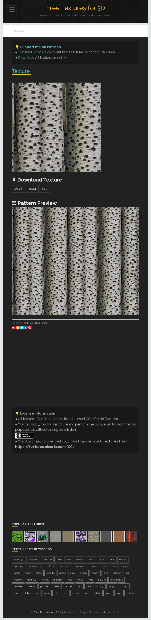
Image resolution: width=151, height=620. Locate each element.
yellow (130, 593)
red (80, 586)
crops (92, 566)
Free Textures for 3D (75, 8)
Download (26, 58)
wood (45, 323)
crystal (103, 566)
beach (79, 559)
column (51, 566)
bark (26, 323)
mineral (57, 579)
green (83, 572)
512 (44, 189)
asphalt (33, 559)
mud (90, 579)
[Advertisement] (75, 374)
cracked (79, 566)
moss (80, 579)
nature (102, 579)
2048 (18, 189)
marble (18, 579)
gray (72, 572)
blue (101, 559)
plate (56, 586)
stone (46, 593)
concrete (65, 566)
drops (125, 566)
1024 (32, 189)
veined (76, 593)
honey (95, 572)
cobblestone (35, 566)
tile (56, 593)
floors (28, 572)
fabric (17, 572)
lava (106, 572)
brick (112, 559)
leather (117, 572)
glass (39, 572)
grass (62, 572)
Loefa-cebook (112, 612)
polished (68, 586)
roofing (100, 586)
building (18, 566)
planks (31, 586)
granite (51, 572)
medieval (32, 579)
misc (69, 579)
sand (16, 593)
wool (119, 593)
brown (122, 559)
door (114, 566)
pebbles (18, 586)
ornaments (117, 579)
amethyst (19, 559)
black (91, 559)
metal (45, 579)
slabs (27, 593)
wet (87, 593)
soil (37, 593)
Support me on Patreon (40, 47)
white (37, 323)
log (31, 323)
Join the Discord (30, 52)
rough (111, 586)
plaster (44, 586)
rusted (123, 586)
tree (65, 593)
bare (58, 559)
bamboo (47, 559)
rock (88, 586)
